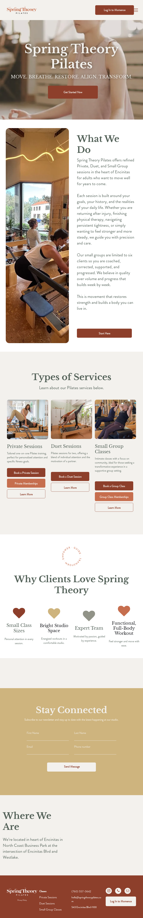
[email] (128, 891)
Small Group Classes (50, 910)
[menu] (135, 10)
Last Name (80, 733)
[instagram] (109, 891)
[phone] (118, 891)
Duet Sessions (47, 903)
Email (30, 747)
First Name (33, 733)
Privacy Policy (22, 900)
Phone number (82, 747)
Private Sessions (48, 897)
